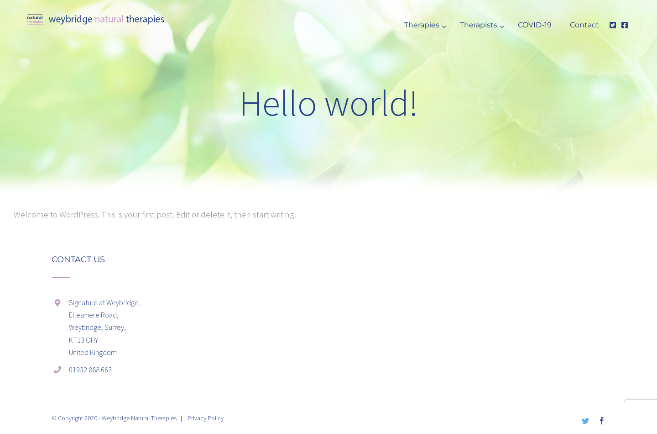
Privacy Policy (206, 418)
